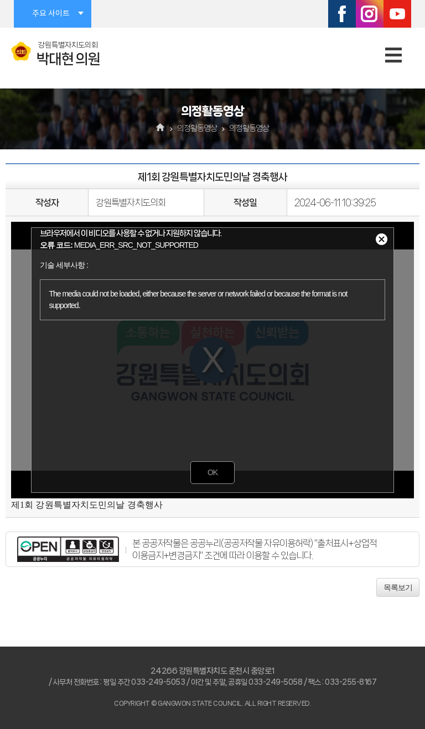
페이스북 (342, 14)
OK (212, 472)
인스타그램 (369, 14)
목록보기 (397, 587)
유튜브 (397, 14)
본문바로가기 (0, 0)
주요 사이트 (51, 13)
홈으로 (161, 128)
